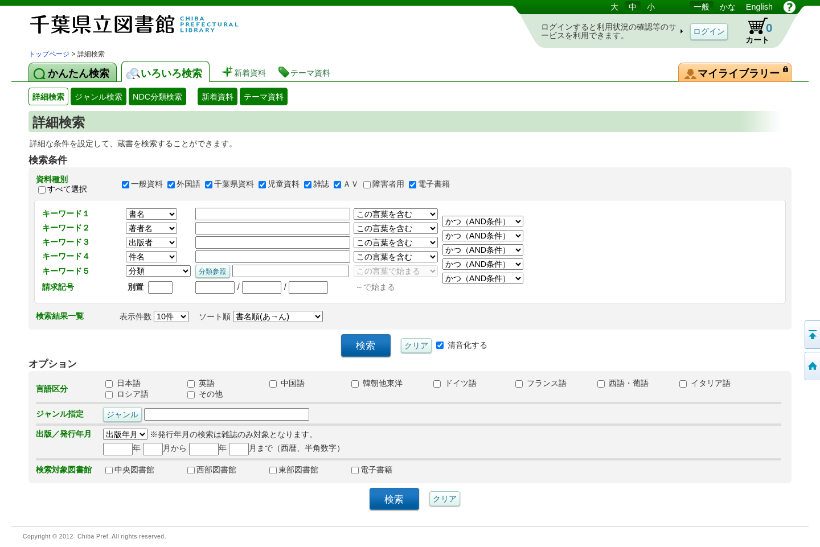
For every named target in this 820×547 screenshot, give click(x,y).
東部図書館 (293, 469)
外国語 (188, 184)
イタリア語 (705, 383)
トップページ (48, 54)
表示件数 (154, 316)
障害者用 (388, 184)
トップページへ (811, 366)
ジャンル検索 (98, 96)
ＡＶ (351, 184)
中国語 (287, 383)
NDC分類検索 (157, 96)
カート (753, 30)
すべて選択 (67, 189)
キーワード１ (66, 213)
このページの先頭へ (811, 334)
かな (728, 6)
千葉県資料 (234, 184)
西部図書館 (211, 469)
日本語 (123, 383)
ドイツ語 (455, 383)
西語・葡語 (623, 383)
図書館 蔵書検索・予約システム (148, 24)
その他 (205, 393)
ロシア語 (127, 393)
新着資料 (217, 96)
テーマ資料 (264, 96)
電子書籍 (434, 184)
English (759, 6)
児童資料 (284, 184)
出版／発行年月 (64, 433)
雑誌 (321, 184)
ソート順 (261, 316)
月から (165, 448)
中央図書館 (129, 469)
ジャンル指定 (60, 413)
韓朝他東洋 (377, 383)
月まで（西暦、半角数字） (287, 448)
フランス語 (541, 383)
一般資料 (147, 184)
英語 (201, 383)
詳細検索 (48, 96)
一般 (702, 6)
